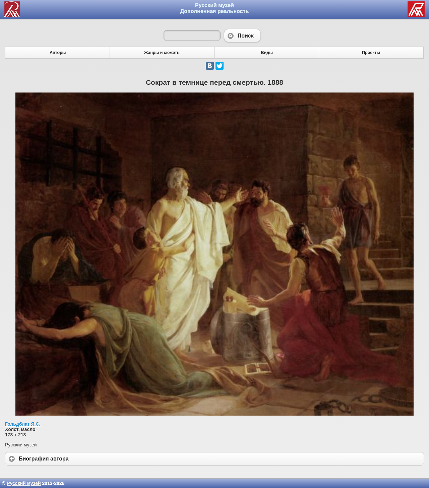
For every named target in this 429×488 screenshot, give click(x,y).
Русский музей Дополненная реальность (214, 8)
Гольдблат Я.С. (23, 424)
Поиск (242, 35)
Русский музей (24, 483)
